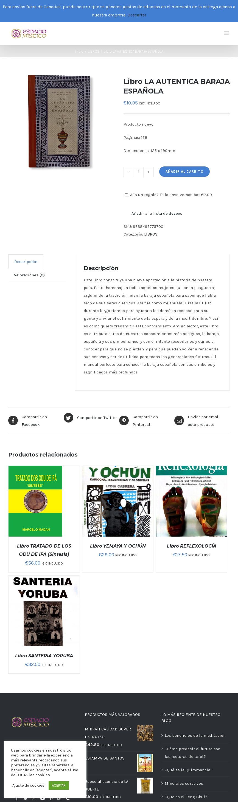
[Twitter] (25, 798)
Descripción (25, 261)
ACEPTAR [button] (59, 785)
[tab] (25, 261)
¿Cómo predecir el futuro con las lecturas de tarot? (192, 752)
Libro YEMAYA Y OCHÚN (118, 546)
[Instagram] (34, 798)
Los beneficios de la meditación (195, 735)
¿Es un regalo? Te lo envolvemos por (168, 194)
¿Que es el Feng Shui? (186, 796)
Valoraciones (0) (29, 275)
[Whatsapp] (59, 798)
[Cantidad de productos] (139, 172)
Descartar (136, 15)
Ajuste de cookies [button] (28, 785)
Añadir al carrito (184, 171)
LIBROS (151, 234)
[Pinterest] (51, 798)
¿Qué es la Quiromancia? (188, 769)
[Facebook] (17, 798)
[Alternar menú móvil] (227, 33)
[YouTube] (42, 798)
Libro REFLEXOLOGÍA (191, 546)
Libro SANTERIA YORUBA (44, 655)
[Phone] (67, 798)
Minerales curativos (184, 783)
